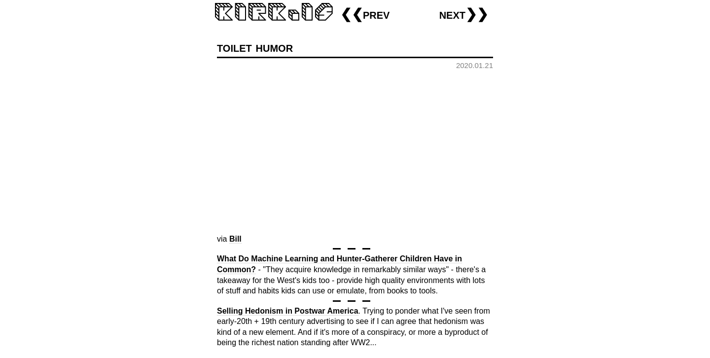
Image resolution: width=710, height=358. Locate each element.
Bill (235, 239)
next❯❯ (463, 14)
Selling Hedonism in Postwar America (287, 311)
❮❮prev (365, 14)
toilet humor (255, 47)
